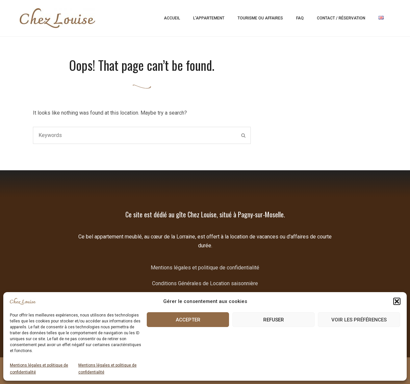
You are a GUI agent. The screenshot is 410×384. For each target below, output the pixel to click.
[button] (397, 301)
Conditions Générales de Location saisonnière (205, 283)
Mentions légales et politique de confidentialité (39, 368)
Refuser (273, 320)
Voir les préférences (359, 320)
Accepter (188, 320)
